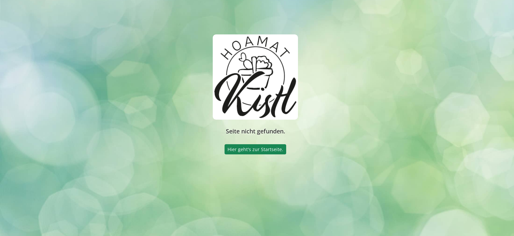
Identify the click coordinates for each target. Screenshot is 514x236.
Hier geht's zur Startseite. (255, 149)
